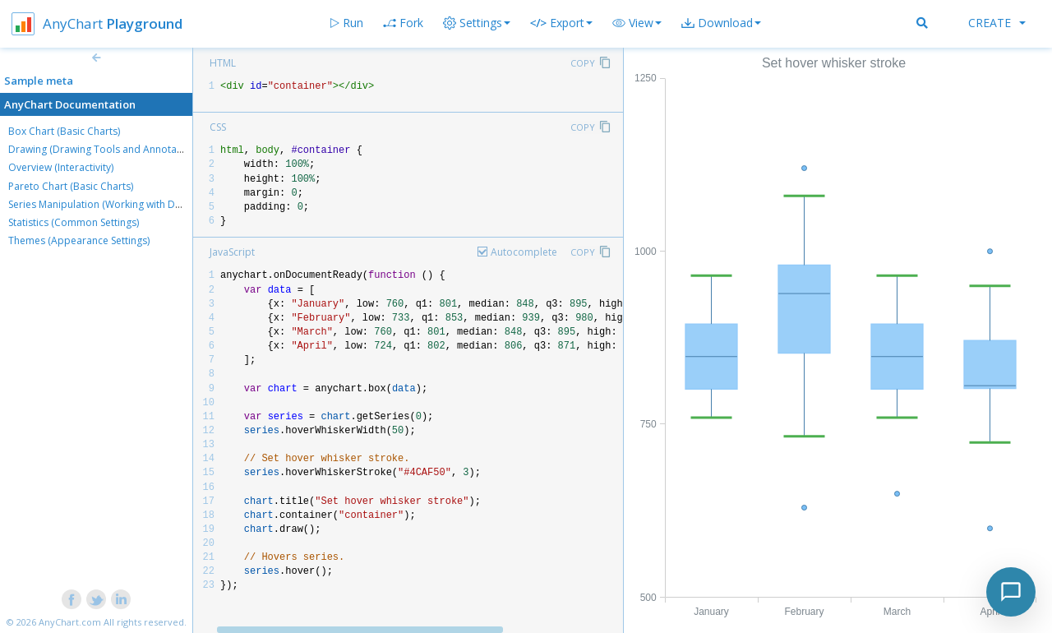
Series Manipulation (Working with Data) (100, 204)
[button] (636, 23)
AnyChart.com (70, 622)
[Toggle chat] (1011, 592)
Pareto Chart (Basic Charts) (70, 186)
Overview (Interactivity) (60, 167)
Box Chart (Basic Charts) (64, 131)
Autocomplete (524, 252)
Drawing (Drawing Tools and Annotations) (105, 149)
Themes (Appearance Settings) (79, 240)
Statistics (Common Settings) (73, 222)
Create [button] (997, 22)
